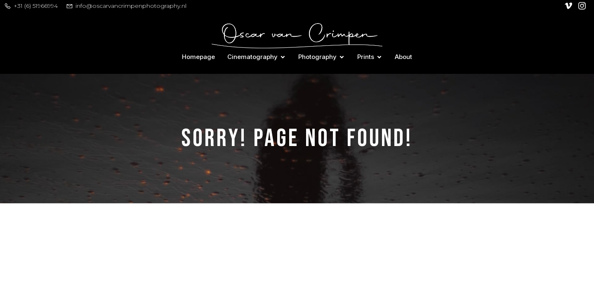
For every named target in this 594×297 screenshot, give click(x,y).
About (403, 57)
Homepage (198, 57)
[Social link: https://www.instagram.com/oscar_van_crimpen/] (583, 6)
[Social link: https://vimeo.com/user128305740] (569, 6)
